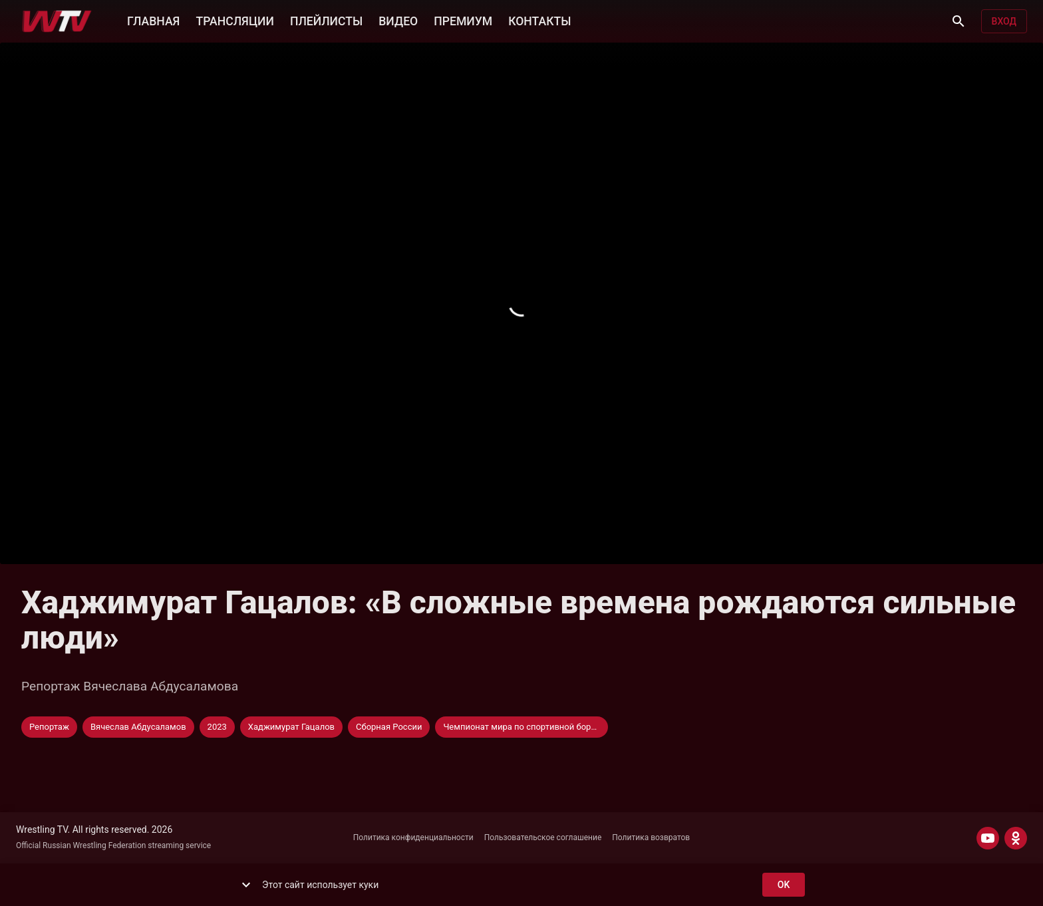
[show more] (246, 885)
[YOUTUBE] (987, 838)
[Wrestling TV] (57, 21)
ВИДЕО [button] (398, 20)
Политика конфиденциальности (413, 837)
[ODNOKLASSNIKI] (1015, 838)
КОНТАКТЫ (539, 20)
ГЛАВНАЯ (153, 20)
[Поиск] (958, 21)
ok (783, 885)
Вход (1004, 21)
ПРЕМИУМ (463, 20)
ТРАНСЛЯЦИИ (234, 20)
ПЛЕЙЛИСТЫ (326, 20)
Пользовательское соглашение (543, 837)
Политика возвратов (651, 837)
